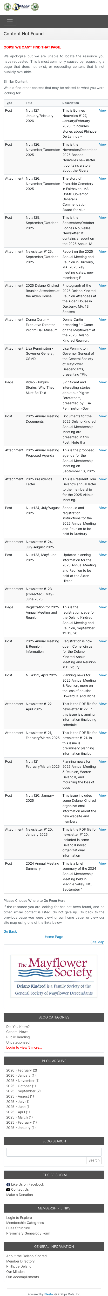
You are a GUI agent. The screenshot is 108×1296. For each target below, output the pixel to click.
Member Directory (20, 1261)
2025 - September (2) (23, 1091)
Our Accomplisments (22, 1277)
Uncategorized (18, 1042)
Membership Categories (25, 1223)
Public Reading (18, 1037)
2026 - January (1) (21, 1075)
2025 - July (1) (17, 1101)
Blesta (48, 1294)
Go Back (10, 931)
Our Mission (15, 1271)
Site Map (97, 942)
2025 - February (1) (21, 1122)
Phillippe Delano (18, 1266)
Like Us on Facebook (25, 1184)
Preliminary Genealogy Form (28, 1233)
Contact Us (17, 1189)
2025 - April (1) (18, 1112)
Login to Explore (19, 1217)
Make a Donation (19, 1195)
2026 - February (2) (21, 1070)
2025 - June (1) (18, 1107)
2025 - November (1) (23, 1081)
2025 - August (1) (20, 1096)
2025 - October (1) (21, 1086)
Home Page (54, 937)
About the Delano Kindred (26, 1256)
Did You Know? (18, 1027)
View (103, 110)
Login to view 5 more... (24, 1047)
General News (17, 1032)
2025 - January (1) (21, 1128)
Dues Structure (18, 1228)
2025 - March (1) (19, 1117)
